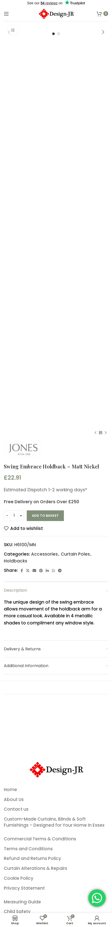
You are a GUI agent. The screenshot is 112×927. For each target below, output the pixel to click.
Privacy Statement (24, 888)
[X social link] (27, 570)
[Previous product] (95, 432)
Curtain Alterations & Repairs (35, 868)
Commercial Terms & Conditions (40, 839)
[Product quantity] (14, 515)
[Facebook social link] (21, 570)
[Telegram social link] (60, 570)
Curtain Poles (75, 554)
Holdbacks (15, 561)
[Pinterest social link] (41, 570)
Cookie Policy (18, 878)
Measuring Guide (22, 902)
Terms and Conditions (28, 849)
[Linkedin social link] (47, 570)
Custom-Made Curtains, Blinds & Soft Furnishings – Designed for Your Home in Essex (54, 822)
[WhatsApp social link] (53, 570)
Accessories (44, 554)
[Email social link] (34, 570)
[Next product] (105, 432)
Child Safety (17, 912)
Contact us (16, 809)
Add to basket (45, 515)
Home (10, 790)
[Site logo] (56, 13)
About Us (14, 800)
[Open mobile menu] (6, 14)
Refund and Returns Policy (32, 858)
